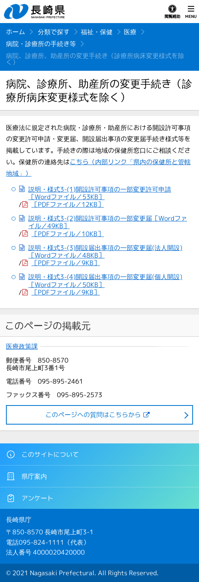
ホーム (15, 31)
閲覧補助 (172, 12)
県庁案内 (26, 476)
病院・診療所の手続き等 (41, 43)
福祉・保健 (97, 31)
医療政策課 (22, 346)
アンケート (29, 498)
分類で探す (54, 31)
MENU (191, 12)
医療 (130, 31)
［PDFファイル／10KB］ (67, 234)
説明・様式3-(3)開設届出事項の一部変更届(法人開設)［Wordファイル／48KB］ (105, 251)
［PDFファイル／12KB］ (67, 204)
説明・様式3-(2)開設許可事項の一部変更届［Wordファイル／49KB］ (107, 222)
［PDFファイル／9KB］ (65, 263)
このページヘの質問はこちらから (93, 414)
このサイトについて (42, 454)
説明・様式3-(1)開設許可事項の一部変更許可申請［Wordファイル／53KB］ (99, 193)
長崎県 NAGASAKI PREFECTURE (35, 11)
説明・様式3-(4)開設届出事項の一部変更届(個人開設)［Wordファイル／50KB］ (105, 280)
